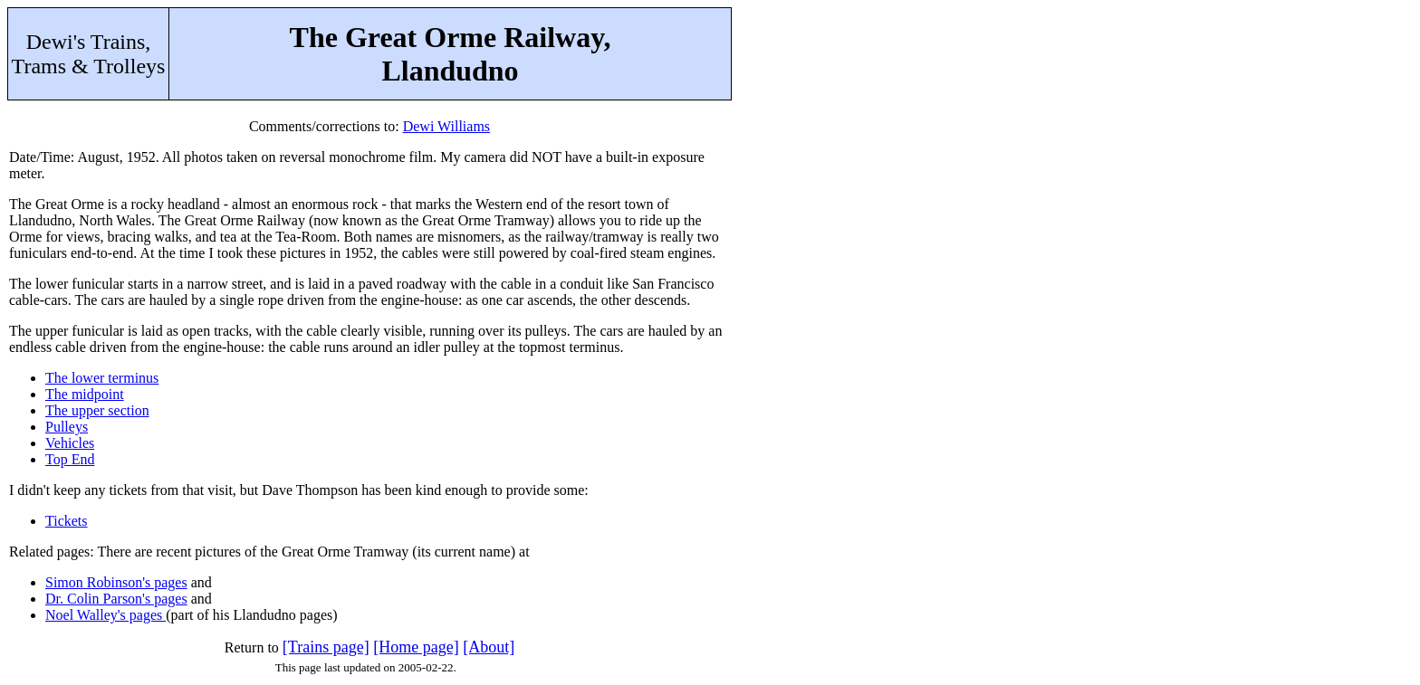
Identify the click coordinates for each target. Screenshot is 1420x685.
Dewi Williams (446, 126)
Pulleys (66, 426)
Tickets (66, 520)
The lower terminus (101, 377)
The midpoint (84, 394)
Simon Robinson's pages (116, 582)
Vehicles (69, 443)
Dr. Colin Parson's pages (116, 598)
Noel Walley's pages (105, 615)
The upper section (97, 410)
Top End (69, 459)
